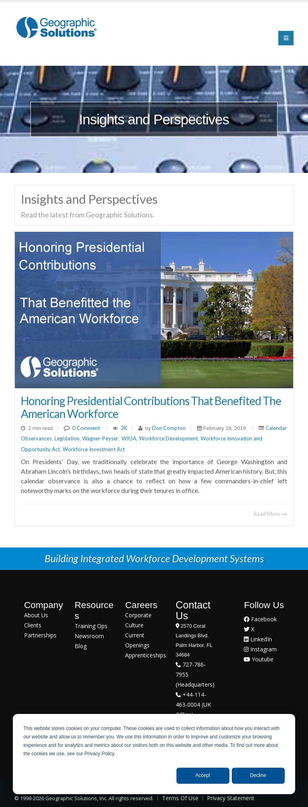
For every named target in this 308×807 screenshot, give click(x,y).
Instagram (260, 649)
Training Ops (91, 626)
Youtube (259, 659)
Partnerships (40, 635)
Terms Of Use (180, 798)
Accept (202, 775)
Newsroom (89, 636)
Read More (270, 514)
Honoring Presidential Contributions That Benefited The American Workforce (151, 407)
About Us (36, 615)
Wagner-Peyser (100, 438)
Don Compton (168, 428)
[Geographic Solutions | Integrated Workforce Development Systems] (56, 27)
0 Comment (86, 428)
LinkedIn (258, 639)
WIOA (129, 438)
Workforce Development (168, 438)
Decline (258, 775)
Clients (32, 625)
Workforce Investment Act (94, 449)
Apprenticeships (145, 655)
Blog (81, 646)
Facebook (260, 619)
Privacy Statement (230, 798)
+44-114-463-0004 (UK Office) (193, 704)
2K (124, 428)
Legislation (67, 438)
